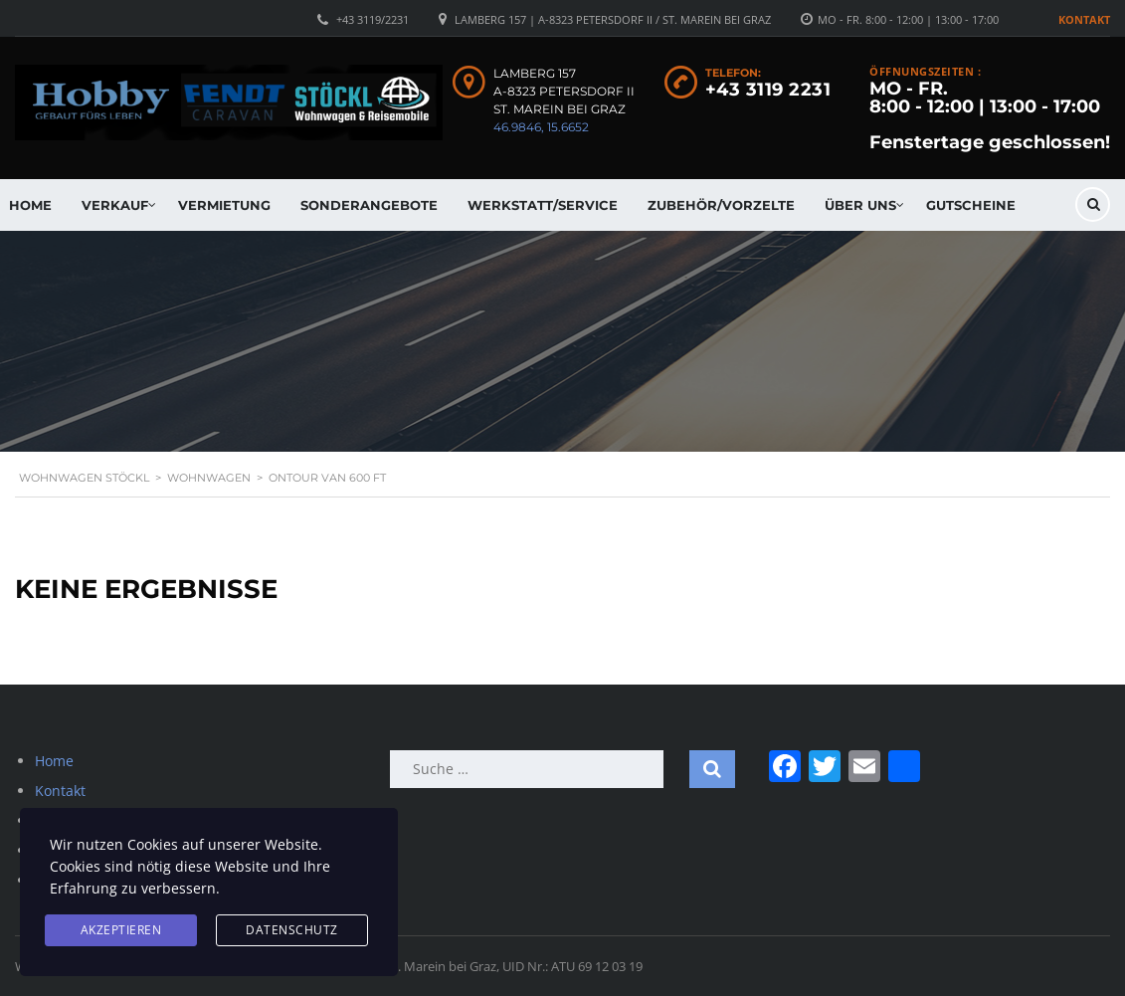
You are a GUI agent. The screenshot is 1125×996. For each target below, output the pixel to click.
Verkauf (115, 205)
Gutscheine (971, 205)
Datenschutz (292, 929)
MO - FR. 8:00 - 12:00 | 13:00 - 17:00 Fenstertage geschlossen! (989, 115)
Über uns (860, 205)
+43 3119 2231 (768, 89)
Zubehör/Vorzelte (721, 205)
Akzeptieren (121, 929)
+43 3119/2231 (372, 19)
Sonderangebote (369, 205)
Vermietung (224, 205)
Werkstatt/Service (543, 205)
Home (54, 760)
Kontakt (1084, 19)
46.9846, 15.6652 (541, 126)
